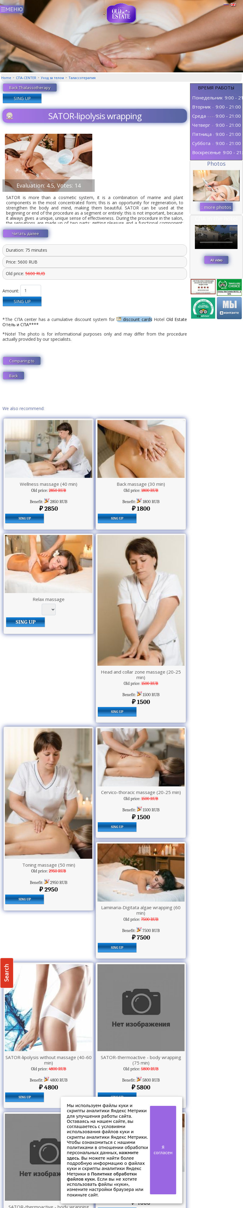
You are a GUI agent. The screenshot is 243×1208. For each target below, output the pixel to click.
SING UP (22, 98)
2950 (48, 889)
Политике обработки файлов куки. (102, 1176)
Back (13, 375)
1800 (141, 508)
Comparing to (21, 361)
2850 (48, 508)
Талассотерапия (82, 77)
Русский (226, 5)
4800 (48, 1087)
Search (6, 973)
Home (6, 77)
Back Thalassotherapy (30, 87)
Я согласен (162, 1149)
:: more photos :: (216, 207)
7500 (141, 937)
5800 (141, 1087)
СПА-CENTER (26, 77)
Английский (233, 5)
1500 (141, 702)
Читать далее (25, 233)
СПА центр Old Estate (121, 13)
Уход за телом (52, 77)
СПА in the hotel (216, 218)
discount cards (134, 319)
